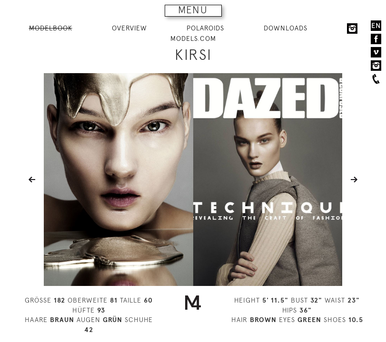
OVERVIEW (129, 28)
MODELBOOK (50, 28)
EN (376, 25)
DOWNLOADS (285, 28)
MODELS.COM (193, 38)
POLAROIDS (205, 28)
